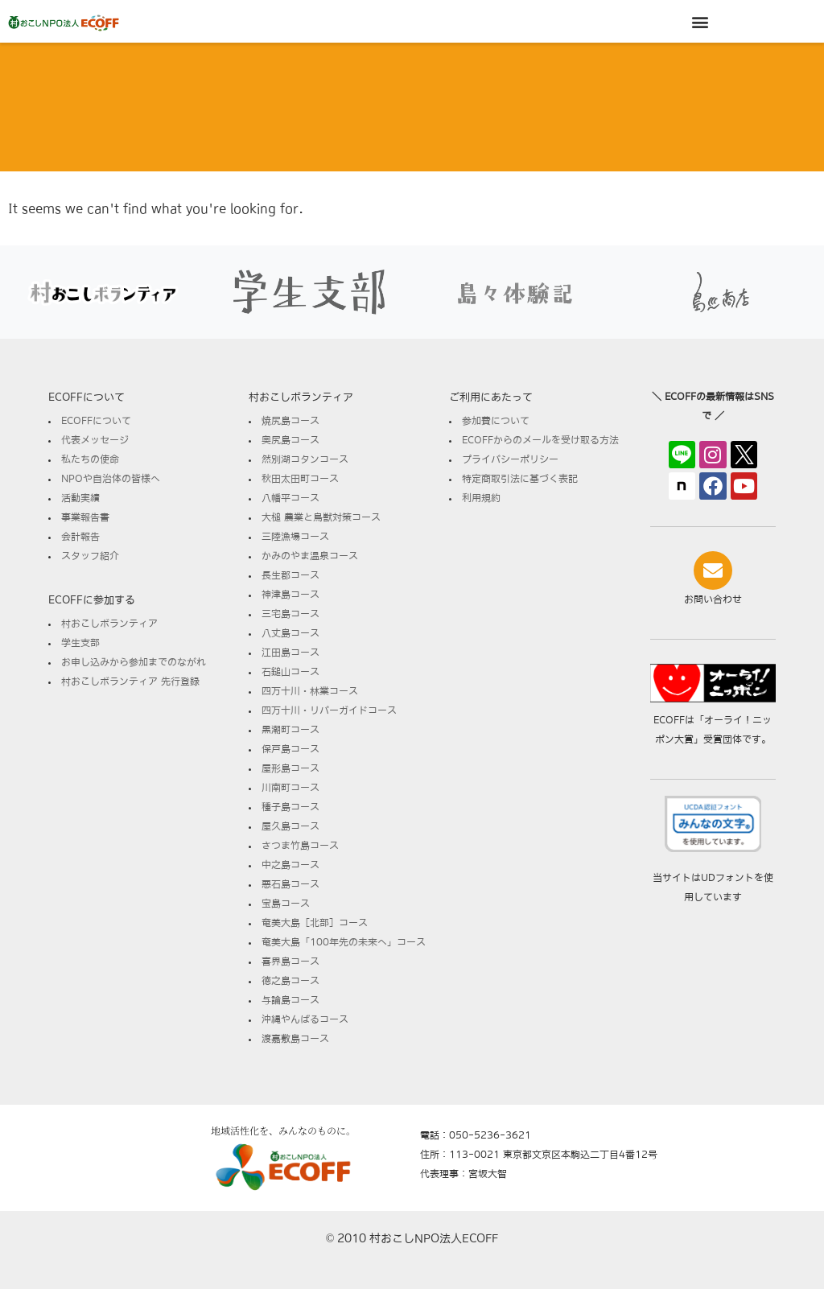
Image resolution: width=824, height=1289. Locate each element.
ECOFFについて (96, 421)
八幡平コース (290, 498)
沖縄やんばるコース (305, 1019)
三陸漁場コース (295, 537)
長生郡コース (290, 575)
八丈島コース (290, 633)
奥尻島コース (290, 440)
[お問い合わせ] (713, 570)
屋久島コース (290, 826)
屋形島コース (290, 768)
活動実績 (80, 498)
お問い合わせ (713, 599)
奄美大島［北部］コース (315, 923)
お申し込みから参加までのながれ (133, 662)
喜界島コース (290, 961)
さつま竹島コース (300, 845)
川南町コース (290, 788)
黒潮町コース (290, 730)
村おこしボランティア (109, 623)
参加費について (495, 421)
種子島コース (290, 807)
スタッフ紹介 (90, 556)
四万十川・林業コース (310, 691)
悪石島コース (290, 884)
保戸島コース (290, 749)
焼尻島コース (290, 421)
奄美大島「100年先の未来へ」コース (344, 942)
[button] (700, 21)
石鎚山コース (290, 672)
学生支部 (80, 643)
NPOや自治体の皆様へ (110, 479)
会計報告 (80, 537)
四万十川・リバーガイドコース (329, 710)
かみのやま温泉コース (310, 556)
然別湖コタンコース (305, 459)
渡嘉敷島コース (295, 1039)
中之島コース (290, 865)
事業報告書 (85, 517)
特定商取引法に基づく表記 (520, 479)
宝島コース (286, 903)
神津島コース (290, 594)
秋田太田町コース (300, 479)
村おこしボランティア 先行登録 (130, 681)
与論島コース (290, 1000)
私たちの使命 (90, 459)
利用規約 (481, 498)
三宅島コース (290, 614)
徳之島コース (290, 981)
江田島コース (290, 652)
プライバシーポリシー (510, 459)
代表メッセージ (95, 440)
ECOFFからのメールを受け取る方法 (540, 440)
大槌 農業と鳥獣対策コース (321, 517)
